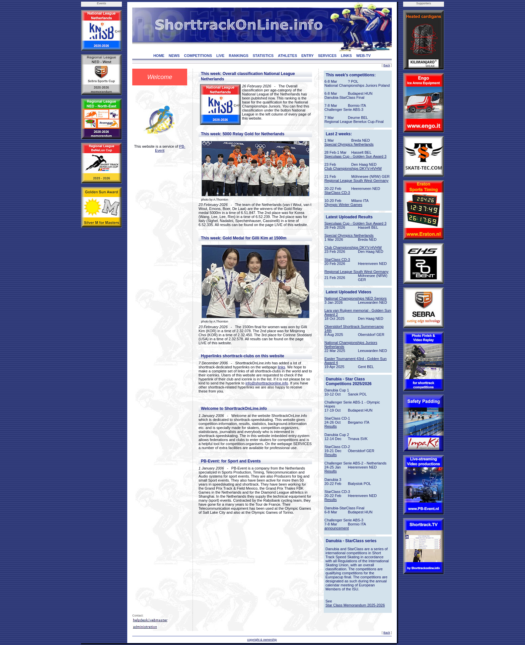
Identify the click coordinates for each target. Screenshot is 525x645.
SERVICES (327, 56)
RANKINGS (238, 56)
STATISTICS (263, 56)
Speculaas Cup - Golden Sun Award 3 (355, 156)
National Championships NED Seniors (355, 298)
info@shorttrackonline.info (266, 383)
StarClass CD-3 (337, 193)
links (281, 367)
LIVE (220, 56)
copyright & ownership (262, 639)
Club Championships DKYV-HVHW (353, 168)
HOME (158, 56)
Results (330, 426)
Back (386, 65)
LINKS (346, 56)
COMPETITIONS (198, 56)
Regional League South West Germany (356, 180)
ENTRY (307, 56)
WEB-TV (363, 56)
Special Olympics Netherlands (349, 144)
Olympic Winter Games (343, 205)
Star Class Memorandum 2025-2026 (355, 605)
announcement (336, 528)
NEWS (174, 56)
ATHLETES (287, 56)
